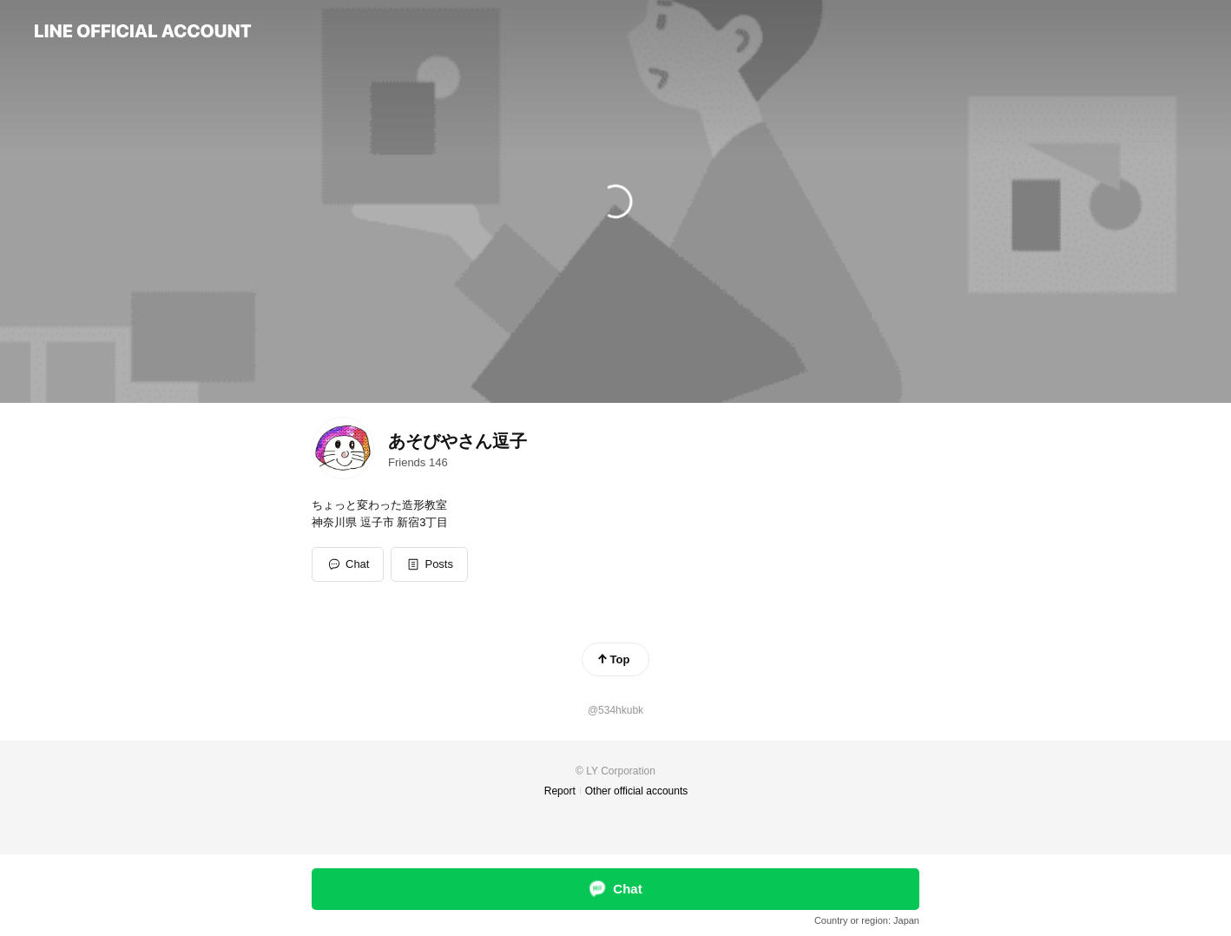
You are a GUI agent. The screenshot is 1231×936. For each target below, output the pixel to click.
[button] (429, 564)
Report (560, 791)
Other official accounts (636, 791)
